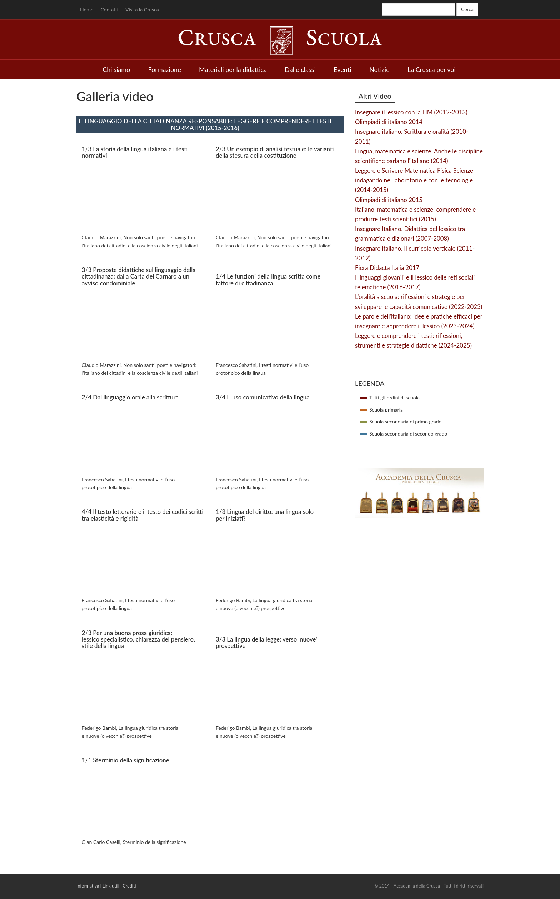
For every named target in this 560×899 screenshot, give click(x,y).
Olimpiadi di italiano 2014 (388, 122)
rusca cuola (280, 39)
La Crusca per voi (432, 69)
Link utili (110, 886)
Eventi (342, 69)
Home (86, 9)
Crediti (129, 886)
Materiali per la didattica (233, 69)
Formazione (164, 69)
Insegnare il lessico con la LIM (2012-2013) (411, 112)
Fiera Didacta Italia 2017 (387, 267)
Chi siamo (116, 69)
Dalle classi (300, 69)
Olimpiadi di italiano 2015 (388, 199)
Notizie (379, 69)
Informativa (87, 886)
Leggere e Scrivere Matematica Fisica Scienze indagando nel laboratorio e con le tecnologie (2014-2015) (414, 180)
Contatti (109, 9)
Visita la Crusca (142, 9)
